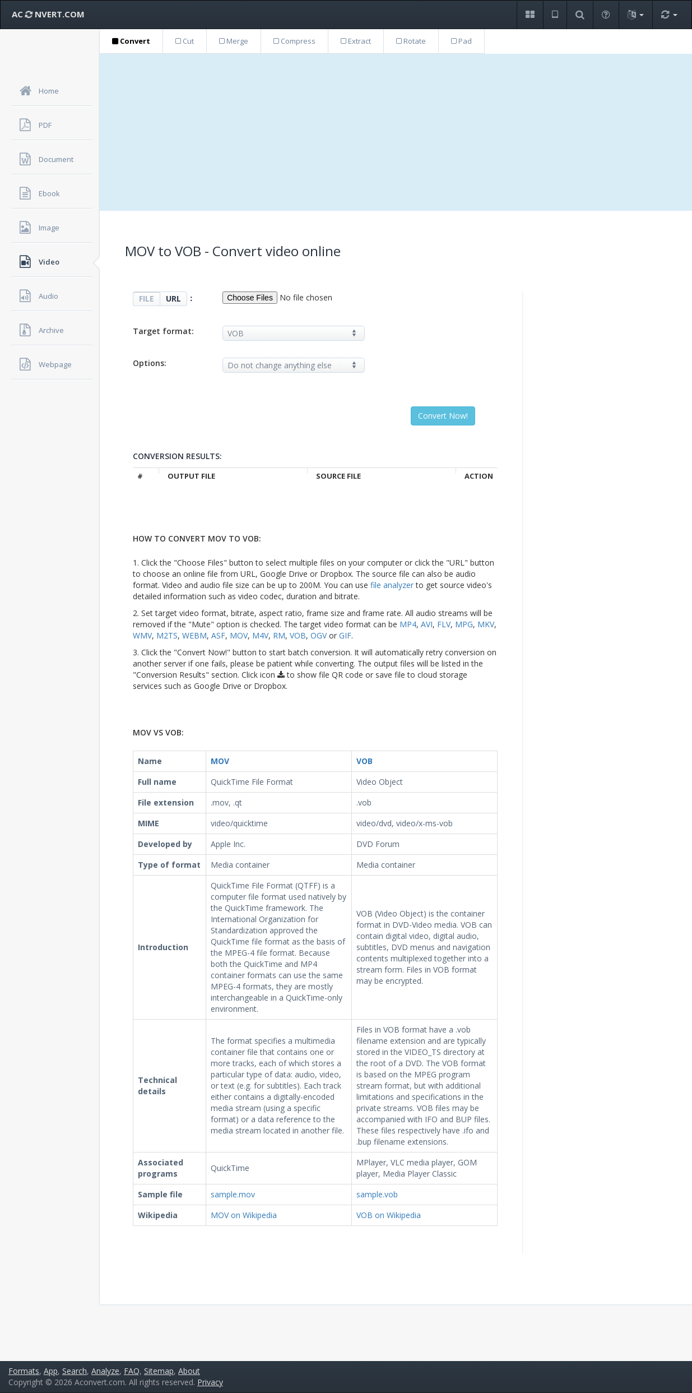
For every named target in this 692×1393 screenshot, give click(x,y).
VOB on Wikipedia (388, 1215)
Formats (23, 1371)
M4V (260, 635)
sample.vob (377, 1194)
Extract (356, 41)
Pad (461, 41)
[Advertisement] (396, 132)
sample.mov (233, 1194)
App (51, 1371)
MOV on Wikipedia (244, 1215)
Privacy (210, 1382)
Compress (294, 41)
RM (279, 635)
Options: (149, 363)
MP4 (408, 624)
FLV (444, 624)
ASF (218, 635)
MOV (239, 635)
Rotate (411, 41)
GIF (345, 635)
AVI (427, 624)
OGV (318, 635)
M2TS (167, 635)
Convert (131, 41)
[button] (530, 15)
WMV (142, 635)
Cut (184, 41)
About (189, 1371)
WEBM (194, 635)
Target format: (163, 331)
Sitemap (159, 1371)
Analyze (105, 1371)
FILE (146, 298)
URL (173, 298)
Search (74, 1371)
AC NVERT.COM (48, 14)
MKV (485, 624)
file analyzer (392, 585)
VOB (298, 635)
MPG (464, 624)
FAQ (132, 1371)
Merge (233, 41)
